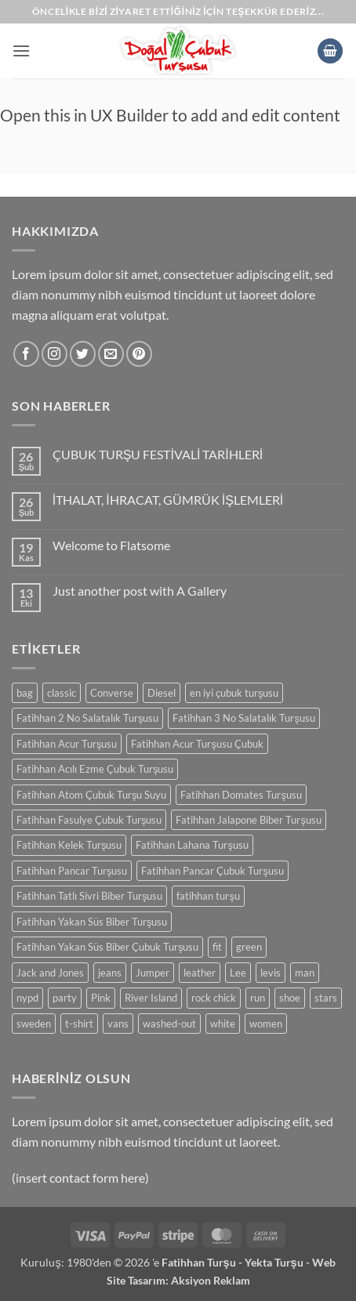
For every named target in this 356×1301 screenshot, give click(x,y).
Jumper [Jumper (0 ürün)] (152, 972)
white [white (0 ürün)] (222, 1023)
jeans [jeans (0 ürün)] (110, 972)
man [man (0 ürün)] (304, 972)
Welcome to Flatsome (111, 545)
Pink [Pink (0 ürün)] (101, 997)
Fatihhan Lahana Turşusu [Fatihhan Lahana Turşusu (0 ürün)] (192, 845)
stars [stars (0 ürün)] (325, 997)
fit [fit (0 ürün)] (217, 946)
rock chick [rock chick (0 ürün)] (213, 997)
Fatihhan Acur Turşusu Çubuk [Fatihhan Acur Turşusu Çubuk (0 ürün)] (197, 743)
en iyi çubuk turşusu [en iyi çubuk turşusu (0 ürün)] (234, 693)
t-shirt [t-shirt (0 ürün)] (79, 1023)
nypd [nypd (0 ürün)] (27, 997)
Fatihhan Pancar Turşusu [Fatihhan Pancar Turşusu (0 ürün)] (71, 870)
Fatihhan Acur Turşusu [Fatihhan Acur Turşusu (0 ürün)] (66, 743)
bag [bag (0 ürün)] (24, 693)
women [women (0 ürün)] (265, 1023)
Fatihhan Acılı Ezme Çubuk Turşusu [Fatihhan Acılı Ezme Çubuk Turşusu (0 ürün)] (94, 769)
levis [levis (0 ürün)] (270, 972)
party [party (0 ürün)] (65, 997)
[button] (21, 50)
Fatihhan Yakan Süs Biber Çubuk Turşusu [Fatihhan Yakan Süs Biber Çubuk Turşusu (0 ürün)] (107, 946)
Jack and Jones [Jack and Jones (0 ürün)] (50, 972)
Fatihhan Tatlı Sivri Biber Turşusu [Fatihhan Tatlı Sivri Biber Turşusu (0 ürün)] (89, 896)
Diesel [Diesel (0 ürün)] (161, 693)
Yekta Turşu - (278, 1262)
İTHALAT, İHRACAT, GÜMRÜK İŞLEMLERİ (168, 499)
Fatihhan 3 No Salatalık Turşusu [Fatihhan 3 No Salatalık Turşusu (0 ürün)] (243, 718)
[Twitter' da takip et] (83, 354)
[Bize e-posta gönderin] (111, 354)
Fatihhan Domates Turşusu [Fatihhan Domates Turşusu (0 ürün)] (240, 794)
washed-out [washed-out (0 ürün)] (169, 1023)
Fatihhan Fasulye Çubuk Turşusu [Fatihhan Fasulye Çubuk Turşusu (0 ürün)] (89, 820)
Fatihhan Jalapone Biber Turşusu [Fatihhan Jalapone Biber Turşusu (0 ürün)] (248, 820)
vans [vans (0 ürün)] (118, 1023)
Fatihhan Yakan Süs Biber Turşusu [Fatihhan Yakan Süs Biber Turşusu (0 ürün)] (91, 921)
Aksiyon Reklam (210, 1280)
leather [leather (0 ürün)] (199, 972)
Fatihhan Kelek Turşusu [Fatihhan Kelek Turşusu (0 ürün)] (69, 845)
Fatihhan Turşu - (203, 1262)
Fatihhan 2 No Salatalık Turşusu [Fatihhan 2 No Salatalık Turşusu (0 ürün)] (87, 718)
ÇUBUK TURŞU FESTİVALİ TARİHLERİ (158, 454)
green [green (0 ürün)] (249, 946)
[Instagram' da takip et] (54, 354)
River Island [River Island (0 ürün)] (151, 997)
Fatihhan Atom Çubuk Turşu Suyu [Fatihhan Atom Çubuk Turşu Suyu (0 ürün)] (91, 794)
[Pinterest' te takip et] (139, 354)
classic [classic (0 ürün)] (61, 693)
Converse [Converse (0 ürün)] (111, 693)
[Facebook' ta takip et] (26, 354)
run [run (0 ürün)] (257, 997)
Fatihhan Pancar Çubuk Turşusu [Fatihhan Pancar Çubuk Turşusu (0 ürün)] (212, 870)
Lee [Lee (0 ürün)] (238, 972)
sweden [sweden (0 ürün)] (33, 1023)
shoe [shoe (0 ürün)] (289, 997)
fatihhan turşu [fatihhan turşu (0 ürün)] (207, 896)
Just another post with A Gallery (140, 590)
